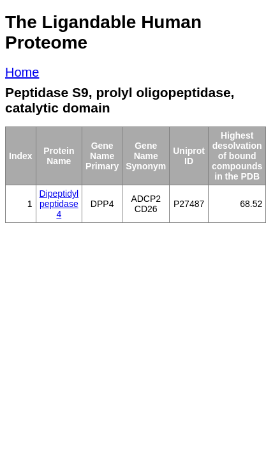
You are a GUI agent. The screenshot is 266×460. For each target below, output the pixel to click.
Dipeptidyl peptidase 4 (59, 203)
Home (22, 72)
